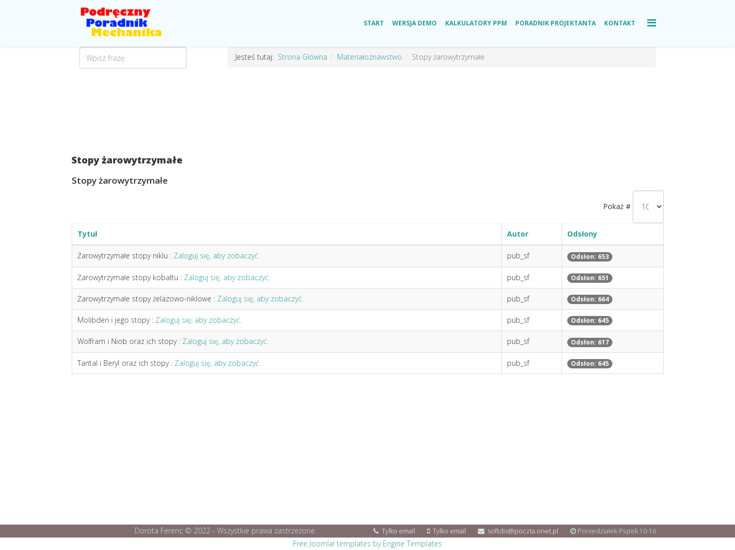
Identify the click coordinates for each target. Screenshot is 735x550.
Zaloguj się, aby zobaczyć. (216, 255)
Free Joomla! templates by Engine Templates (367, 543)
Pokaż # (617, 206)
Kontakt (619, 23)
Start (374, 23)
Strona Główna (302, 57)
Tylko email (398, 531)
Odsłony (582, 234)
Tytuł (87, 234)
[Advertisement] (367, 111)
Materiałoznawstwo (369, 57)
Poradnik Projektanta (555, 23)
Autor (517, 234)
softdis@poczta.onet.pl (523, 531)
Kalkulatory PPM (476, 23)
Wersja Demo (414, 23)
